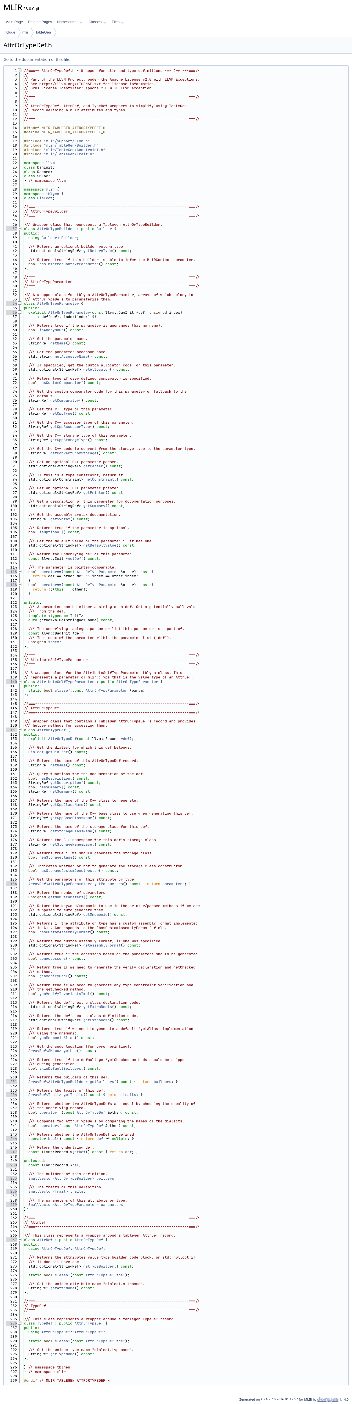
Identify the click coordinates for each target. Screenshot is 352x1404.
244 (11, 1138)
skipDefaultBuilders (60, 1068)
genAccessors (52, 958)
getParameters (108, 883)
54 (11, 303)
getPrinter (94, 492)
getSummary (94, 505)
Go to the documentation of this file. (36, 59)
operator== (50, 571)
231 (11, 1081)
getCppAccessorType (70, 426)
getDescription (65, 782)
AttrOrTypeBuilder (56, 228)
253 (11, 1178)
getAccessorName (71, 356)
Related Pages (40, 22)
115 (11, 571)
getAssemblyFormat (102, 945)
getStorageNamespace (71, 844)
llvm (50, 162)
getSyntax (60, 519)
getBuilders (102, 1081)
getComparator (64, 400)
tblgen (52, 193)
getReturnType (97, 250)
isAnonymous (51, 330)
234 (11, 1094)
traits (129, 1094)
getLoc (70, 1050)
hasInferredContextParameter (69, 264)
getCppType (61, 413)
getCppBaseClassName (71, 817)
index (53, 642)
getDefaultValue (99, 545)
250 (11, 1165)
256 (11, 1191)
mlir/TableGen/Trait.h (69, 154)
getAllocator (96, 369)
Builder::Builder (59, 237)
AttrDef (45, 1239)
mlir (25, 32)
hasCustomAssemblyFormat (64, 932)
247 (11, 1151)
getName (58, 343)
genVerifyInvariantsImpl (64, 993)
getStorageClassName (71, 831)
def (126, 738)
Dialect (45, 198)
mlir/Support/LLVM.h (67, 141)
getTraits (73, 1094)
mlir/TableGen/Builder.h (71, 145)
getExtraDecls (97, 1006)
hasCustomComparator (60, 382)
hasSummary (50, 787)
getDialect (57, 751)
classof (62, 690)
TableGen (43, 32)
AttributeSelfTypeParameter (65, 681)
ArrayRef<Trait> (44, 1094)
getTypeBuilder (98, 1266)
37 (11, 228)
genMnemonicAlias (57, 1037)
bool (52, 1138)
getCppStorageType (69, 439)
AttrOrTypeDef (51, 730)
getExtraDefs (96, 1020)
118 (11, 584)
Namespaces (70, 22)
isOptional (50, 532)
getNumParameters (65, 897)
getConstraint (99, 479)
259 (11, 1204)
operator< (49, 1125)
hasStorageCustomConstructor (69, 870)
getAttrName (62, 1288)
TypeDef (45, 1323)
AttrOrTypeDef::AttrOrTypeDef (72, 1248)
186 (11, 883)
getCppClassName (66, 804)
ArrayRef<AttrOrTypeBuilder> (58, 1081)
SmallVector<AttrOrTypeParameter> (63, 1204)
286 (11, 1323)
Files (118, 22)
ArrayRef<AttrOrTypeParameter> (60, 883)
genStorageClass (55, 857)
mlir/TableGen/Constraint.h (74, 149)
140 (11, 681)
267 (11, 1239)
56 (11, 312)
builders (162, 1081)
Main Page (14, 22)
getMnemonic (95, 914)
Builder (104, 228)
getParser (93, 466)
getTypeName (62, 1354)
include (9, 32)
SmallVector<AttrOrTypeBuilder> (61, 1178)
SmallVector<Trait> (48, 1191)
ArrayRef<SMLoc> (44, 1050)
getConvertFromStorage (73, 453)
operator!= (50, 584)
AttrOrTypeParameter (58, 303)
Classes (97, 22)
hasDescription (54, 778)
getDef (74, 558)
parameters (173, 883)
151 (11, 730)
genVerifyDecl (53, 976)
